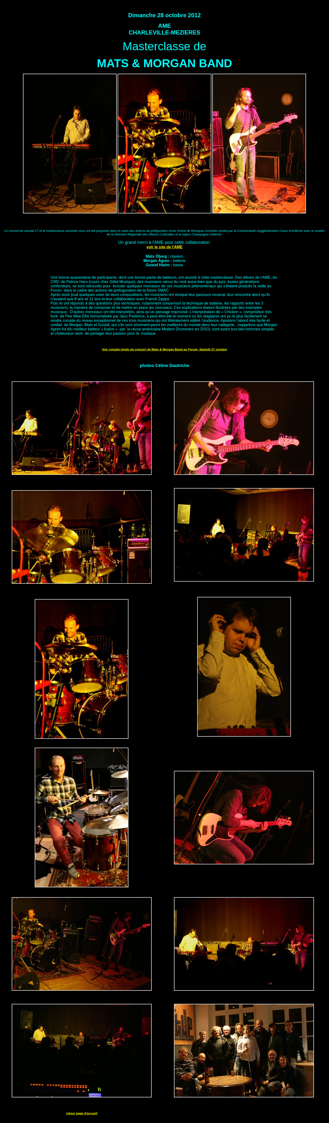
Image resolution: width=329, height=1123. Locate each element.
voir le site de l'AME (164, 247)
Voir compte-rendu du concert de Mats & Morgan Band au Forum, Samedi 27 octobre (164, 349)
